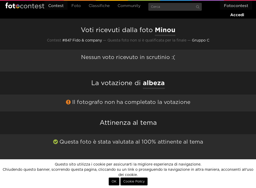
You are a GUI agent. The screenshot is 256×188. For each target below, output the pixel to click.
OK (114, 181)
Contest (56, 6)
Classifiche (99, 6)
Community (129, 6)
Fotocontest (24, 5)
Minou (165, 29)
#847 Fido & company (82, 40)
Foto (76, 6)
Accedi (237, 15)
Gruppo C (200, 40)
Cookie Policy (134, 181)
